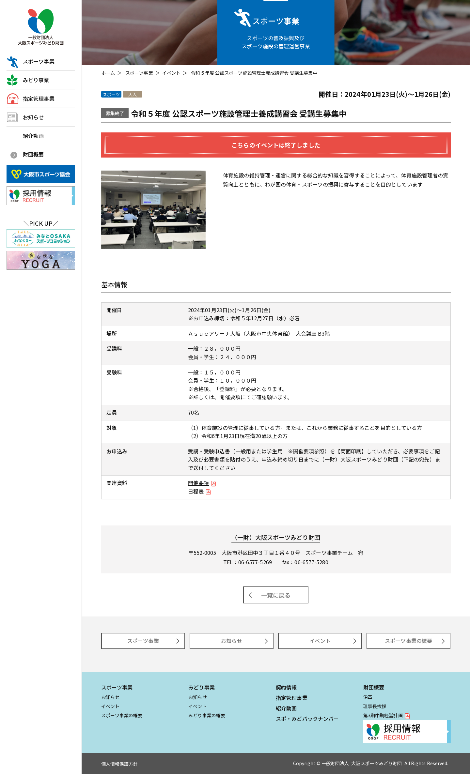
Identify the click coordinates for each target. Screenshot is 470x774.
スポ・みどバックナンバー (307, 718)
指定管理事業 (39, 98)
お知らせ (33, 117)
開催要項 (198, 483)
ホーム (108, 72)
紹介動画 (33, 136)
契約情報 (286, 687)
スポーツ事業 (39, 61)
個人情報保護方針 (119, 764)
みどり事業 (36, 80)
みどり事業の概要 (206, 715)
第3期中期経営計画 (383, 715)
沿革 (367, 697)
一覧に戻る (276, 595)
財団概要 (33, 154)
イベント (171, 72)
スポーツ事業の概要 (408, 641)
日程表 (196, 491)
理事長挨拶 (374, 706)
